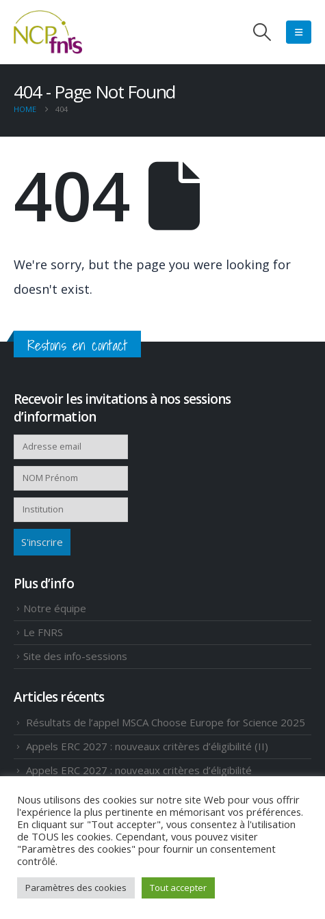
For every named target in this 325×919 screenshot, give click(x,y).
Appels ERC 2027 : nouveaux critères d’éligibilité (139, 770)
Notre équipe (54, 608)
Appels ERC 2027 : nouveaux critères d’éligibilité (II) (147, 746)
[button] (262, 32)
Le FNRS (43, 632)
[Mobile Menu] (298, 32)
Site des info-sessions (75, 656)
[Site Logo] (48, 32)
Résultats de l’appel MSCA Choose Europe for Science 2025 (165, 722)
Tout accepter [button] (178, 887)
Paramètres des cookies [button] (76, 887)
